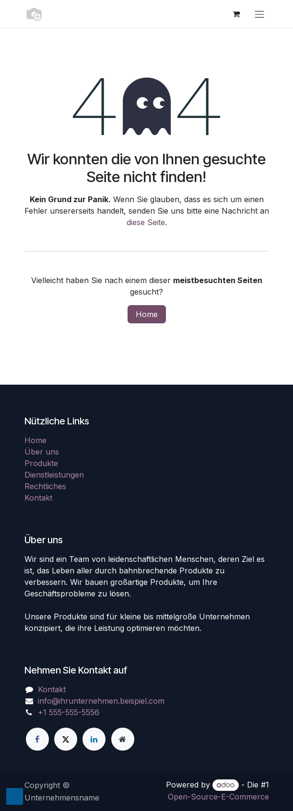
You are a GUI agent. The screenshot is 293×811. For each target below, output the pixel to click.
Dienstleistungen (54, 475)
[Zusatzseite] (122, 739)
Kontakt (38, 498)
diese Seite (146, 222)
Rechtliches (45, 486)
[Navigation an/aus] (259, 14)
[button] (14, 796)
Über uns (41, 452)
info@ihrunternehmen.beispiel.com (101, 701)
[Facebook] (37, 739)
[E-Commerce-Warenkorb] (236, 13)
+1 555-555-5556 (68, 712)
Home (147, 314)
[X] (65, 739)
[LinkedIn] (93, 739)
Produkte (41, 463)
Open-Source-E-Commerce (218, 796)
